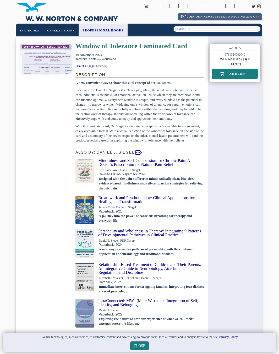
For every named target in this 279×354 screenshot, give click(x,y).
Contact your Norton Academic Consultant (174, 6)
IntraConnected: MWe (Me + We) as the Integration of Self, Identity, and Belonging (148, 302)
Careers (239, 6)
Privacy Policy (228, 337)
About (155, 6)
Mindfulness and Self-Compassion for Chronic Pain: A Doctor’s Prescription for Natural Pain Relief (144, 162)
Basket (146, 6)
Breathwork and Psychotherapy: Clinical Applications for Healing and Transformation (146, 199)
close (139, 346)
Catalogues (230, 6)
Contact (164, 6)
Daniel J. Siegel (85, 66)
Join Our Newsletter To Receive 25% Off (223, 16)
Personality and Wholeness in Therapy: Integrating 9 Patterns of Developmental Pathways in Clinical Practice (149, 233)
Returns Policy (206, 6)
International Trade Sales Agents (183, 6)
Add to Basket (237, 73)
